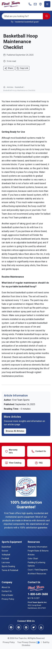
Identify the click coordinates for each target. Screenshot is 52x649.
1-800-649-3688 (38, 594)
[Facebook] (11, 627)
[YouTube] (41, 627)
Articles (10, 87)
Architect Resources (37, 573)
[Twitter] (33, 627)
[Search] (22, 16)
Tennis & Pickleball (10, 570)
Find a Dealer (7, 595)
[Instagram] (18, 627)
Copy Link (22, 68)
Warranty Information (37, 547)
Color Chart (33, 558)
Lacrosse (6, 562)
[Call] (29, 4)
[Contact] (35, 4)
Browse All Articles (15, 431)
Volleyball (6, 555)
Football (5, 558)
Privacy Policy (8, 599)
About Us (6, 587)
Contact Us (7, 591)
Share (9, 68)
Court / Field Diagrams (38, 570)
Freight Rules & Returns (38, 551)
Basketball (19, 87)
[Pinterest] (26, 627)
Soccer (5, 551)
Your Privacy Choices (28, 642)
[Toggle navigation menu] (47, 4)
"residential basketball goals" (26, 22)
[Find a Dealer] (40, 4)
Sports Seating (8, 566)
